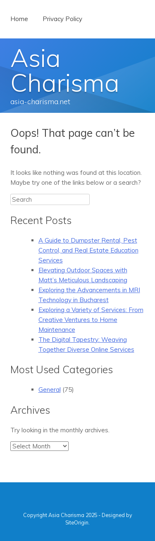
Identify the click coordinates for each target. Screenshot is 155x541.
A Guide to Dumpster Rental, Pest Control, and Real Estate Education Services (88, 250)
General (49, 389)
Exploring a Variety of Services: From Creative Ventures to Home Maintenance (90, 320)
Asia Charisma (64, 70)
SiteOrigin (76, 522)
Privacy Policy (62, 19)
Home (19, 19)
